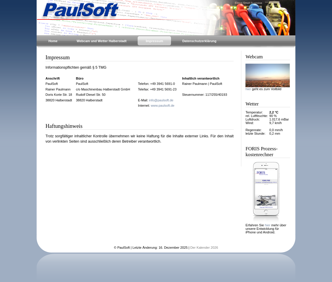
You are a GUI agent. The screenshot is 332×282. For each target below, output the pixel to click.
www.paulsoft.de (162, 105)
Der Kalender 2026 (204, 247)
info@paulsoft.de (161, 100)
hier (248, 89)
